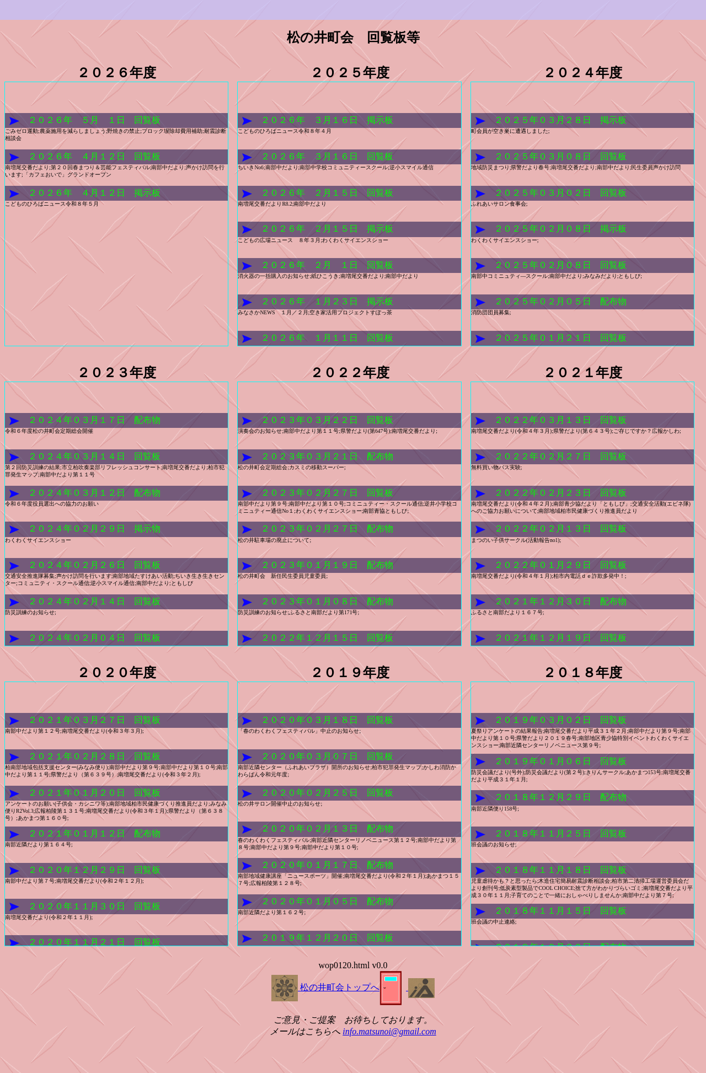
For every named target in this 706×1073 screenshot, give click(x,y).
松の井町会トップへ (353, 987)
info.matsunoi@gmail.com (389, 1031)
